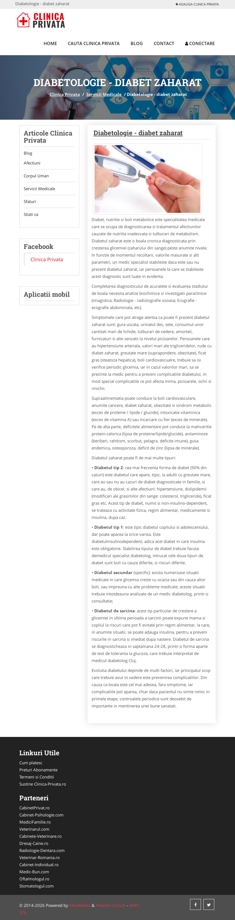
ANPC (134, 905)
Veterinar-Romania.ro (39, 857)
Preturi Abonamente (38, 769)
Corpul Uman (36, 175)
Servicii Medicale (104, 94)
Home (50, 43)
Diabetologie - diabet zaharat (138, 132)
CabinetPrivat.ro (34, 807)
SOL (23, 912)
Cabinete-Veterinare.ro (40, 836)
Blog (137, 43)
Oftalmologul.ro (34, 878)
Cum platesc (30, 762)
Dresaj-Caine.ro (33, 843)
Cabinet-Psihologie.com (41, 815)
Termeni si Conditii (36, 777)
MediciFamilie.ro (35, 822)
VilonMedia (80, 905)
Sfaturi (30, 201)
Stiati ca (31, 214)
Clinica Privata (65, 94)
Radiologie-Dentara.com (42, 850)
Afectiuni (32, 163)
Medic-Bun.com (34, 871)
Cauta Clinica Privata (94, 43)
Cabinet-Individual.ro (39, 864)
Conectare (200, 43)
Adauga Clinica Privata (197, 4)
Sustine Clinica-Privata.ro (42, 784)
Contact (164, 43)
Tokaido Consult (110, 905)
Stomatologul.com (36, 886)
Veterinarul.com (34, 829)
